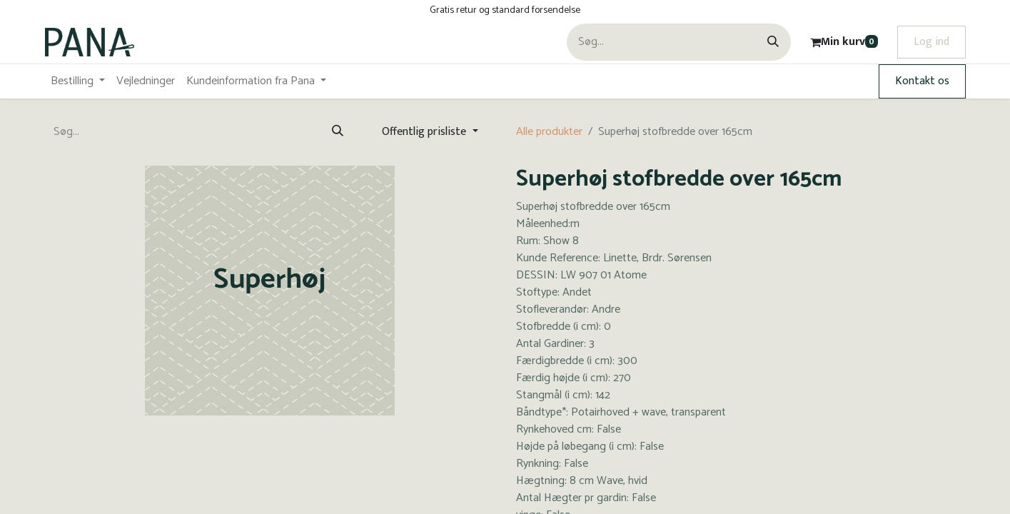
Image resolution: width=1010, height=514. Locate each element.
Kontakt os (922, 81)
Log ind (931, 41)
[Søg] (773, 42)
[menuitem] (78, 81)
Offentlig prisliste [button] (425, 131)
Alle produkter (549, 131)
